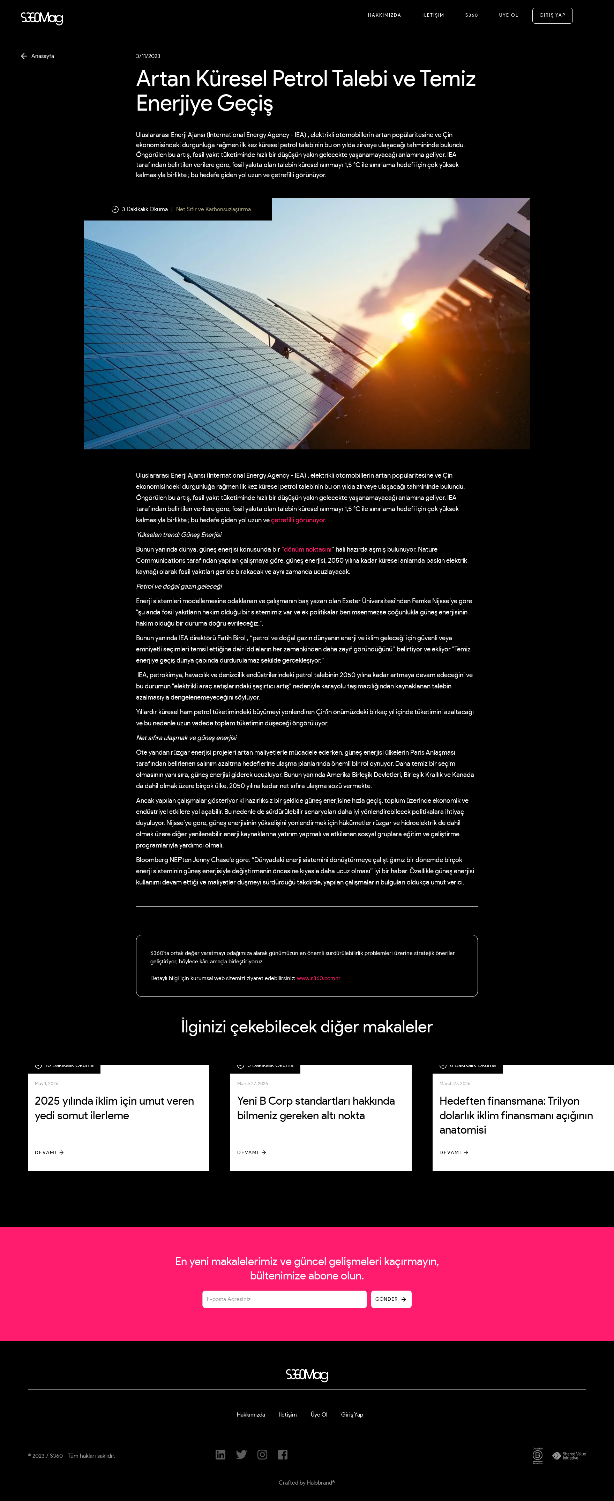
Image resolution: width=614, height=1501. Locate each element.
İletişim (288, 1415)
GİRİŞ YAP (553, 15)
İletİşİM (433, 15)
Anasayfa (42, 56)
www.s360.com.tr (318, 978)
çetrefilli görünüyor (298, 520)
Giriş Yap (352, 1415)
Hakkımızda (385, 15)
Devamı (46, 1152)
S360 (471, 15)
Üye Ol (508, 15)
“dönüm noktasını (306, 549)
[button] (584, 15)
